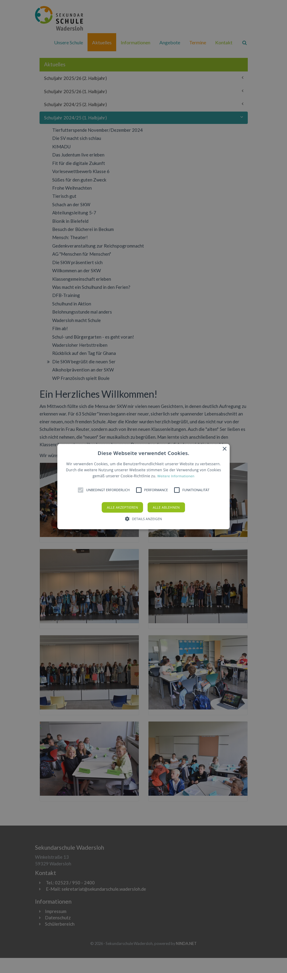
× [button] (224, 449)
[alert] (143, 486)
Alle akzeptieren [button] (122, 507)
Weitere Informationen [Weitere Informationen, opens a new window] (175, 476)
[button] (143, 486)
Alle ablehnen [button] (166, 507)
